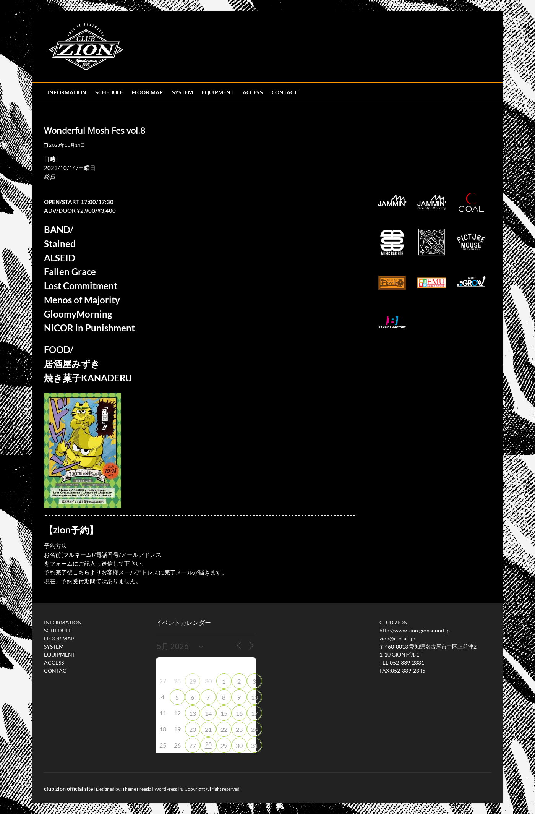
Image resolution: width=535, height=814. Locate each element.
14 (208, 713)
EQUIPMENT (218, 92)
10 (254, 697)
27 (192, 745)
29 (192, 681)
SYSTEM (182, 92)
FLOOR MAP (147, 92)
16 (239, 713)
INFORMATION (67, 92)
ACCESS (253, 92)
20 (192, 729)
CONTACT (284, 92)
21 (208, 729)
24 (254, 729)
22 (223, 729)
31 (254, 745)
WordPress (165, 789)
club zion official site (68, 788)
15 (223, 713)
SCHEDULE (109, 92)
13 (192, 713)
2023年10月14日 (64, 145)
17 (254, 713)
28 (208, 744)
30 (239, 745)
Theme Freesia (136, 789)
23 (239, 729)
